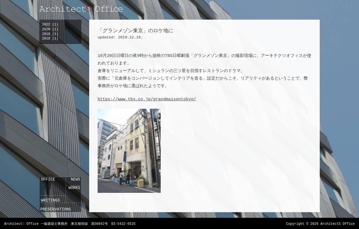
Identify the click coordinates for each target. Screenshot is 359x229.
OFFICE (48, 179)
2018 (46, 39)
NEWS (75, 179)
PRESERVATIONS (55, 209)
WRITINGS (50, 200)
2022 (46, 25)
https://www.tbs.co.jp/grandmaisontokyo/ (147, 99)
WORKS (74, 188)
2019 (46, 34)
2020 (46, 29)
